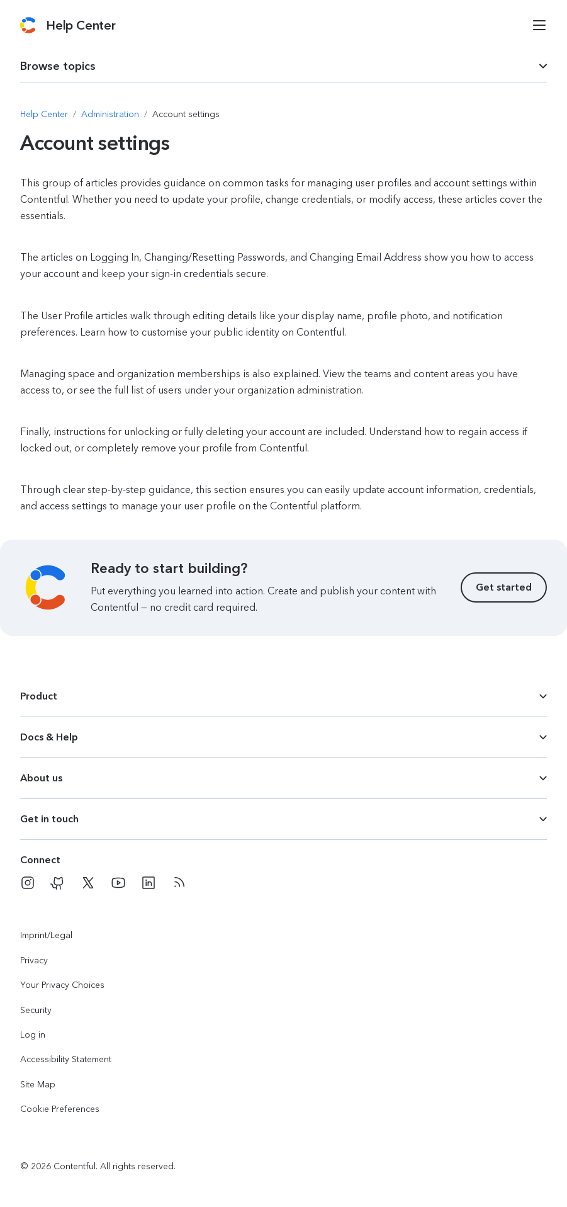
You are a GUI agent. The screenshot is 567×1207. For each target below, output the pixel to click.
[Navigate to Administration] (110, 114)
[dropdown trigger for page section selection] (283, 66)
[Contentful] (28, 25)
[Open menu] (539, 25)
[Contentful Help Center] (81, 25)
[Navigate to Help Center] (44, 114)
